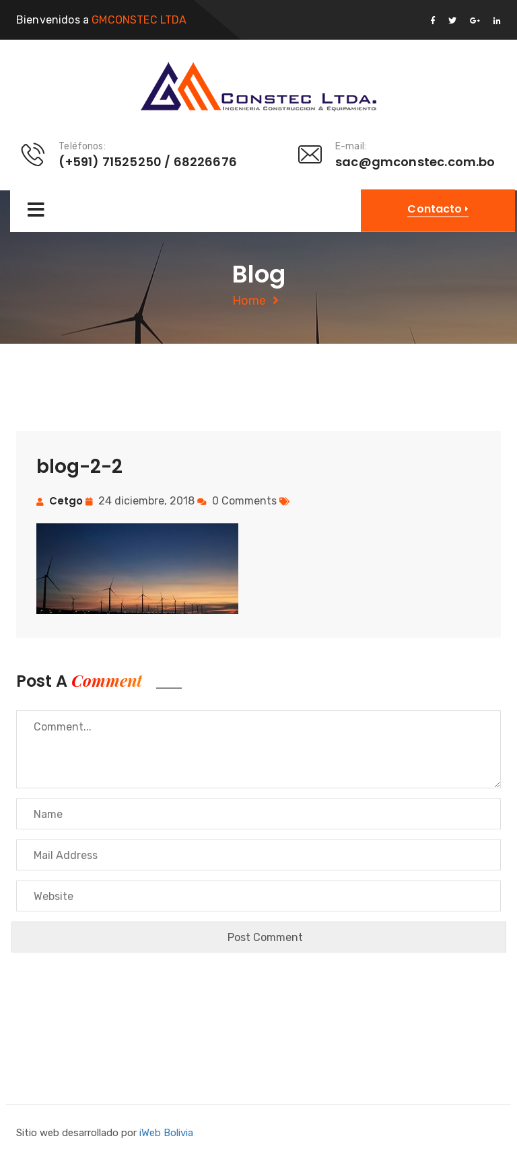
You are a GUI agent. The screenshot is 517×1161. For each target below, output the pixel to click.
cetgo (66, 501)
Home (249, 300)
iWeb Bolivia (166, 1133)
